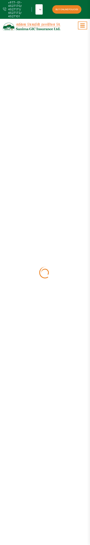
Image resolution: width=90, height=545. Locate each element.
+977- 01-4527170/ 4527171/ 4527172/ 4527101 (12, 9)
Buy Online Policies (67, 9)
